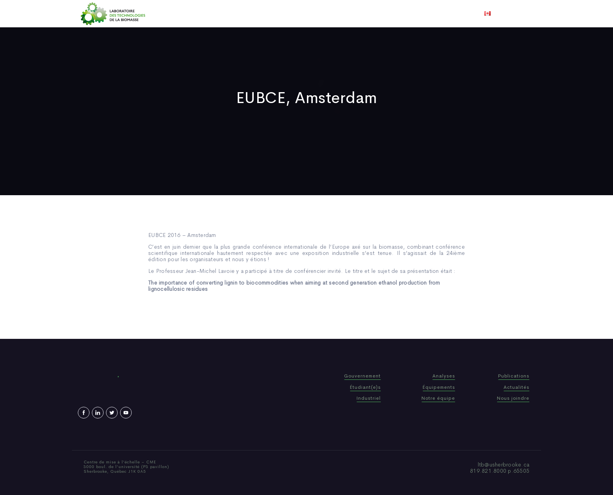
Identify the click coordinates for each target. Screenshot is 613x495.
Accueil (202, 13)
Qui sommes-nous (245, 13)
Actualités (335, 13)
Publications (295, 13)
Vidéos (368, 13)
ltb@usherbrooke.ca (504, 464)
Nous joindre (403, 13)
